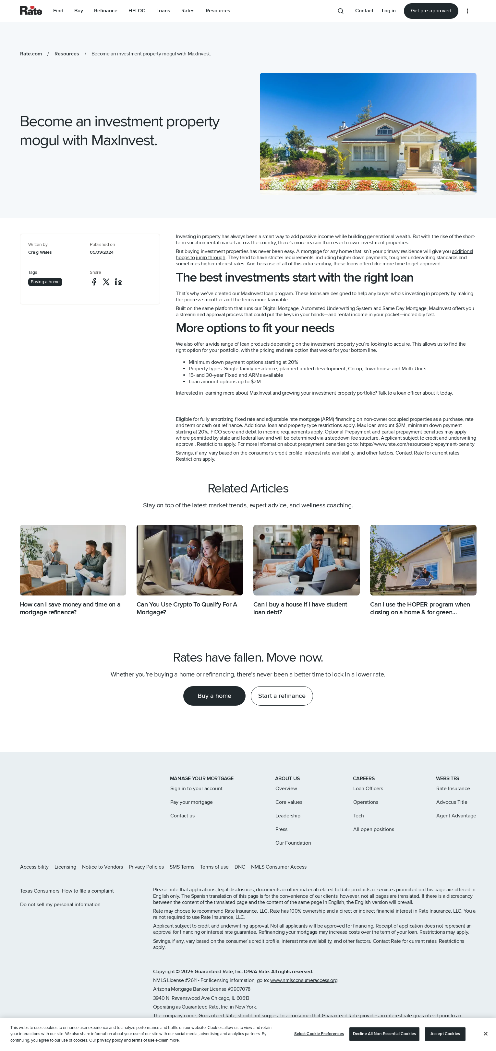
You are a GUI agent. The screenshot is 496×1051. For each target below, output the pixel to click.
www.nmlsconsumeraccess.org (303, 980)
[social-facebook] (94, 282)
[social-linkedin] (119, 282)
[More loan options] (467, 11)
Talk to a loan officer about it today (415, 393)
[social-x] (106, 282)
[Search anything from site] (340, 11)
